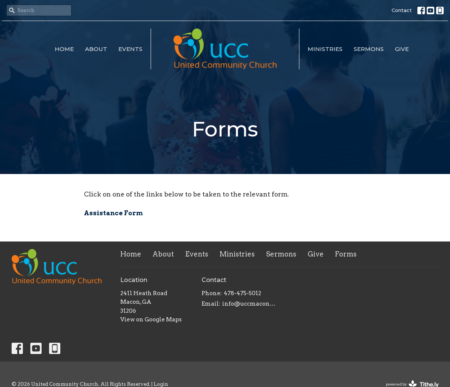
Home (64, 48)
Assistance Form (113, 213)
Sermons (369, 48)
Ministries (325, 48)
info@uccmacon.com (249, 303)
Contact (402, 10)
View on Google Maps (151, 319)
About (96, 48)
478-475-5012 (242, 293)
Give (402, 48)
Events (130, 48)
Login (161, 384)
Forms (346, 254)
